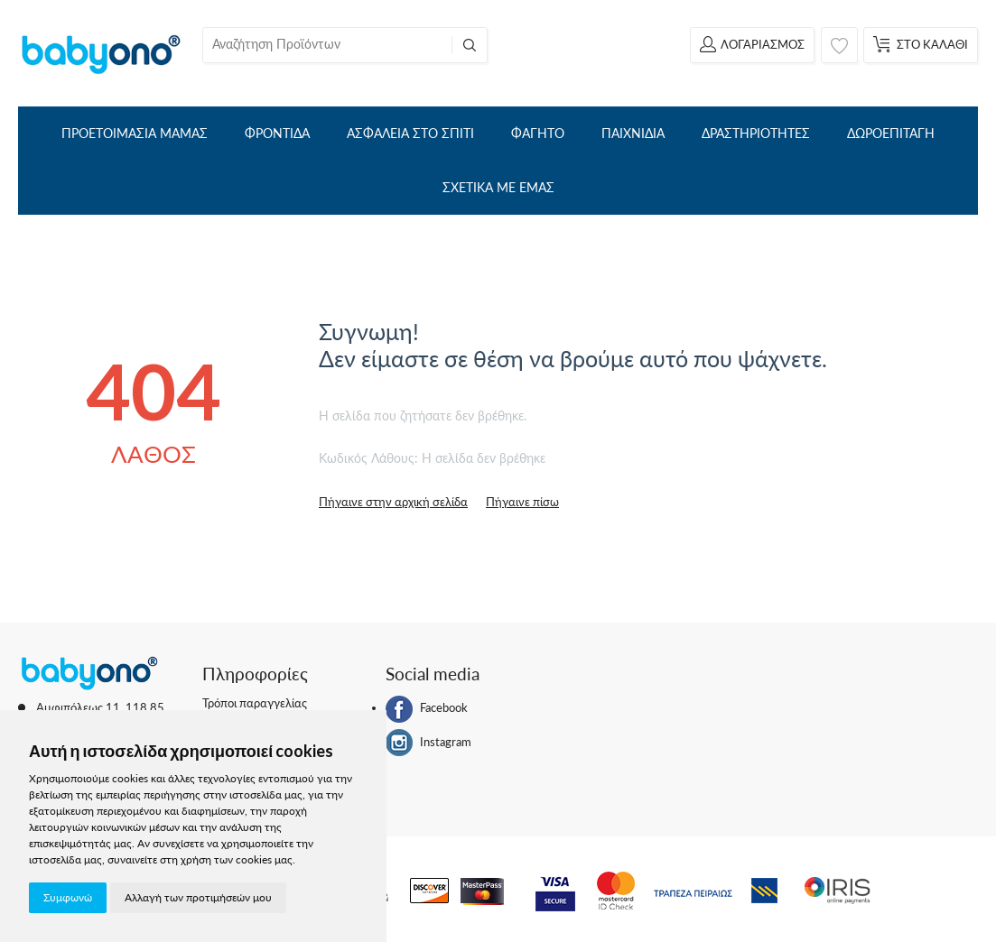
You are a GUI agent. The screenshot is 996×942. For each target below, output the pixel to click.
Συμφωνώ (67, 897)
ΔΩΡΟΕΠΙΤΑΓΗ (891, 133)
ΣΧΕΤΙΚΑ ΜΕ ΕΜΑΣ (498, 187)
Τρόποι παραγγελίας (254, 703)
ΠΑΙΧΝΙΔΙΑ (633, 133)
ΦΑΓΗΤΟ (537, 133)
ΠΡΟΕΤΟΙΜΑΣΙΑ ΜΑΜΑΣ (134, 133)
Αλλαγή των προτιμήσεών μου (198, 897)
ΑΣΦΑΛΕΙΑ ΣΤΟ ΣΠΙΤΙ (410, 133)
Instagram (428, 742)
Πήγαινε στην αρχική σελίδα (393, 501)
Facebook (427, 709)
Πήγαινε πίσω (522, 501)
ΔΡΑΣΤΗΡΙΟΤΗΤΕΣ (756, 133)
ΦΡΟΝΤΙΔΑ (277, 133)
